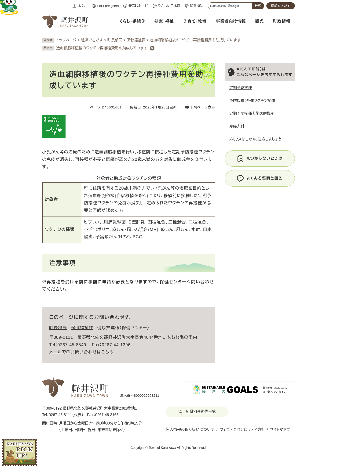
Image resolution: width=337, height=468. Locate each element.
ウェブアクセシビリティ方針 (242, 430)
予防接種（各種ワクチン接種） (253, 101)
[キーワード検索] (230, 5)
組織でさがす (92, 40)
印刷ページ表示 (202, 107)
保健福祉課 (136, 40)
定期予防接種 (240, 88)
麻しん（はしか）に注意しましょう (255, 139)
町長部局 (58, 327)
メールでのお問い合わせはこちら (81, 352)
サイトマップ (280, 430)
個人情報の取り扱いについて (190, 430)
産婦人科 (236, 126)
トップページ (66, 40)
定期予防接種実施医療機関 (251, 113)
